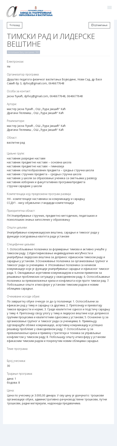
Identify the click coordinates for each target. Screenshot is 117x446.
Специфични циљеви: (21, 244)
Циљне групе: (16, 153)
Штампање (99, 25)
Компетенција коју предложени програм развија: (39, 194)
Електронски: (15, 61)
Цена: (10, 390)
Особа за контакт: (19, 91)
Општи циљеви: (17, 227)
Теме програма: (17, 349)
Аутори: (12, 104)
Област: (12, 137)
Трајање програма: (19, 373)
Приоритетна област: (21, 211)
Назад (14, 25)
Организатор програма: (23, 74)
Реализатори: (16, 121)
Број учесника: (16, 361)
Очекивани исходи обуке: (23, 296)
